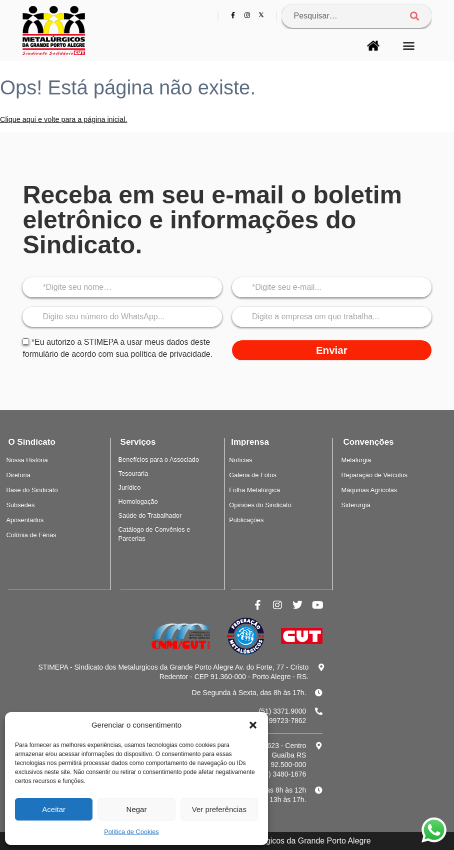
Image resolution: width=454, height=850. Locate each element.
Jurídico (129, 487)
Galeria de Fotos (252, 475)
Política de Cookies (131, 832)
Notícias (240, 460)
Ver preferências (219, 809)
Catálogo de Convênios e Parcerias (154, 534)
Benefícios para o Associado (159, 459)
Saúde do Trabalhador (150, 515)
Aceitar (54, 809)
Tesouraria (133, 473)
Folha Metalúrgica (254, 490)
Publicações (246, 520)
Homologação (138, 501)
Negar (136, 809)
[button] (253, 725)
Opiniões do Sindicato (260, 505)
